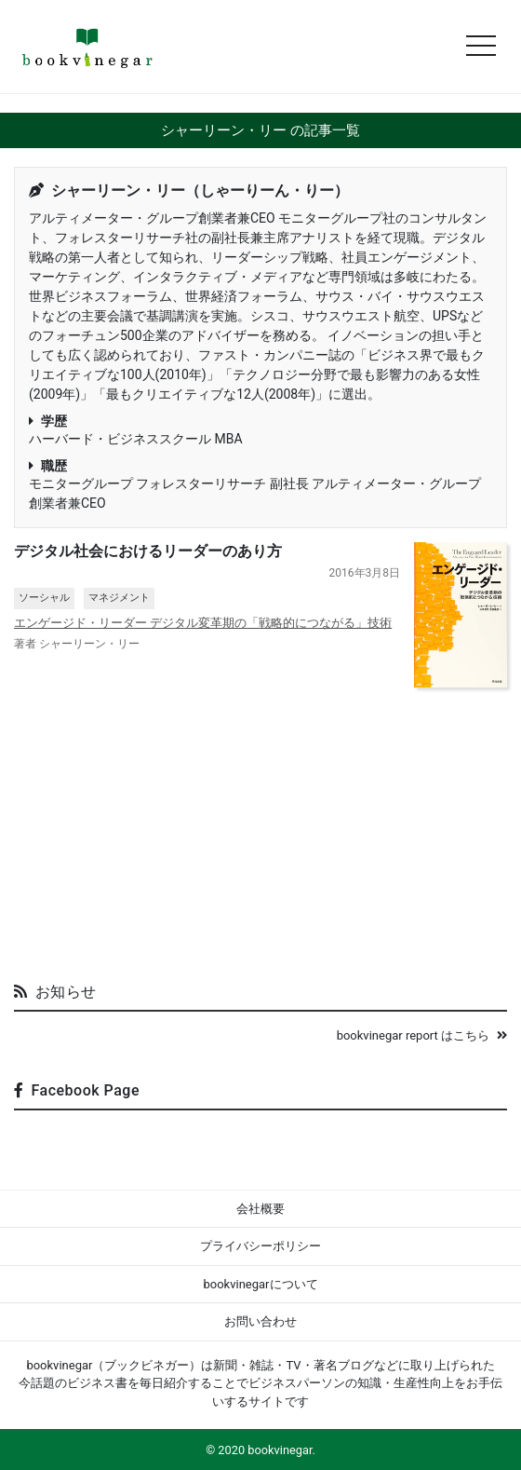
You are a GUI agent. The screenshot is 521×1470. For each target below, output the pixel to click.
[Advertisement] (260, 827)
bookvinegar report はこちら (422, 1035)
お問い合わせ (260, 1321)
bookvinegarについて (260, 1284)
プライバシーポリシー (260, 1246)
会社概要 (260, 1209)
